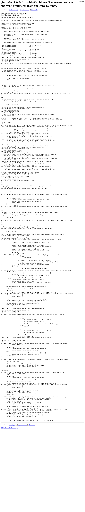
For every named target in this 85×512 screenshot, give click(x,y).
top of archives (24, 10)
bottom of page (13, 10)
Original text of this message (9, 509)
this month (34, 10)
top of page (12, 505)
